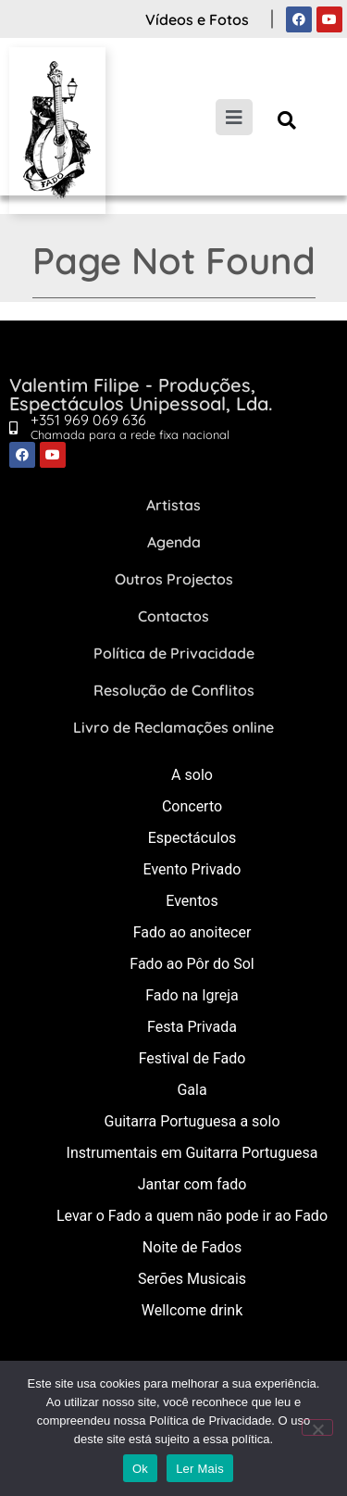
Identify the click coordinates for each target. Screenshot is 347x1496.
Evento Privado (192, 869)
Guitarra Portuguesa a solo (191, 1121)
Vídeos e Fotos (197, 19)
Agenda (174, 542)
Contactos (173, 616)
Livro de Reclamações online (173, 727)
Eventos (191, 901)
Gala (191, 1090)
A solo (192, 775)
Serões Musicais (192, 1279)
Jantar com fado (192, 1184)
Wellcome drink (192, 1310)
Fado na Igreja (192, 995)
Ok (140, 1469)
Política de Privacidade (173, 653)
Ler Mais (200, 1469)
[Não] (317, 1427)
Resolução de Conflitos (173, 690)
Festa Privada (192, 1027)
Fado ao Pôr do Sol (192, 964)
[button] (286, 120)
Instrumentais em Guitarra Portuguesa (192, 1153)
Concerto (192, 806)
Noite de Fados (192, 1247)
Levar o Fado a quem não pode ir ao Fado (192, 1216)
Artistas (173, 505)
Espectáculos (192, 838)
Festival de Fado (192, 1058)
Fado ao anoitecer (192, 932)
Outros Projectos (174, 579)
